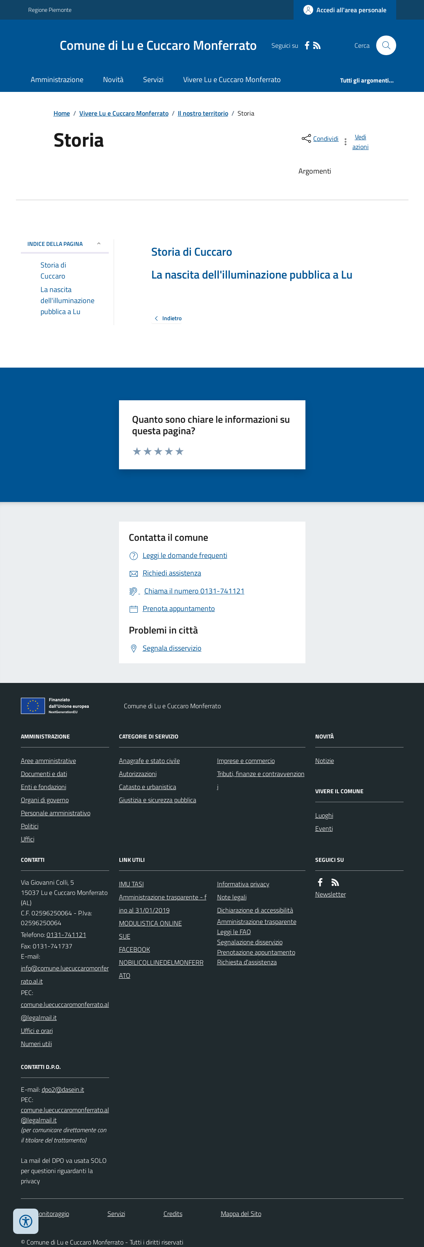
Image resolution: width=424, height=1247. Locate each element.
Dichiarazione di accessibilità (255, 910)
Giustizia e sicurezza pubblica (157, 800)
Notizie (324, 760)
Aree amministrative (48, 760)
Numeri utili (36, 1043)
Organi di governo (45, 800)
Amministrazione (57, 79)
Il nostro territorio (203, 113)
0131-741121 (66, 934)
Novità (113, 79)
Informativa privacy (243, 884)
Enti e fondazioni (43, 787)
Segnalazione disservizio (250, 942)
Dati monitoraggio (45, 1213)
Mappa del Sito (241, 1213)
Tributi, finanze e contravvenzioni (261, 780)
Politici (29, 826)
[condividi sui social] (319, 138)
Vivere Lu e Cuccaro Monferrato (232, 79)
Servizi (153, 79)
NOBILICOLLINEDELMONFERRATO (161, 968)
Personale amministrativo (55, 813)
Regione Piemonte (50, 9)
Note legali (232, 897)
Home (62, 113)
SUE (124, 936)
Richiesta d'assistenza (247, 962)
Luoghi (324, 815)
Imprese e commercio (246, 760)
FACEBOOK (134, 949)
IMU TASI (131, 884)
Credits (173, 1213)
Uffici (27, 839)
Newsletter (330, 894)
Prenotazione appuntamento (256, 952)
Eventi (324, 828)
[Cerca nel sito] (383, 45)
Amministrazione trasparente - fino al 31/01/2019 (162, 903)
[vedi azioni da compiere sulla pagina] (355, 142)
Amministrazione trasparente (256, 921)
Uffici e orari (37, 1030)
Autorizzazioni (138, 774)
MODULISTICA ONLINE (150, 923)
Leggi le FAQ (234, 932)
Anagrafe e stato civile (149, 760)
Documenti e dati (44, 774)
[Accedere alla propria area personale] (345, 10)
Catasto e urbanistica (147, 787)
